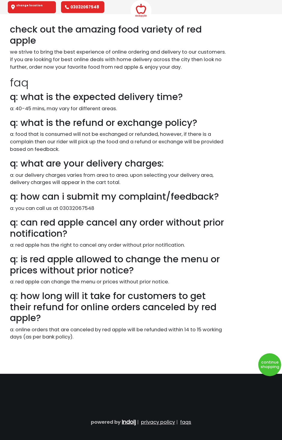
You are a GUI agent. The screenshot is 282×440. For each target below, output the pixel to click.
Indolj (129, 422)
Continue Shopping (270, 364)
